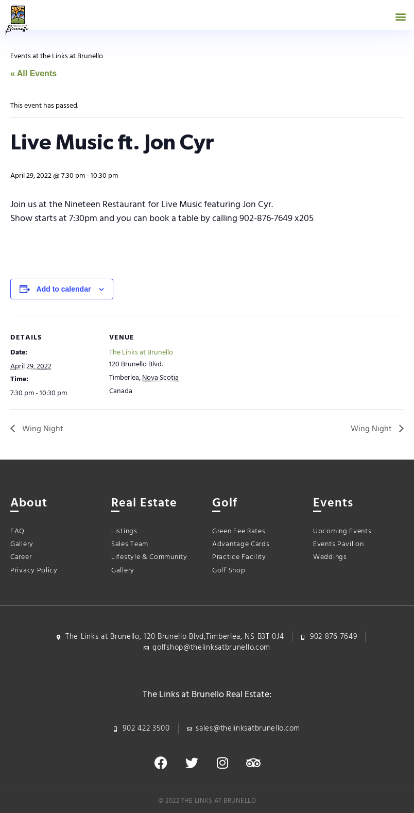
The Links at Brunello (141, 353)
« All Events (33, 73)
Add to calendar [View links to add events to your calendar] (64, 289)
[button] (400, 16)
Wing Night (41, 429)
